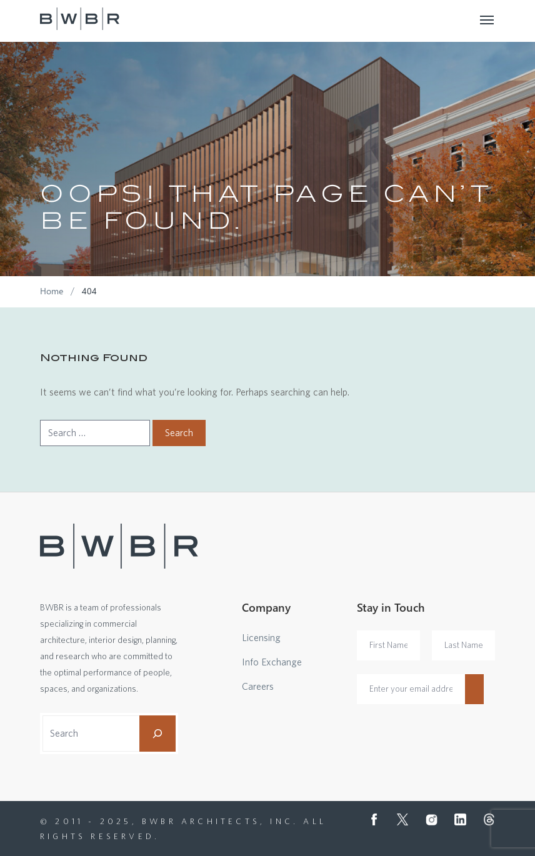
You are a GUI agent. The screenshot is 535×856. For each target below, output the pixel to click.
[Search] (157, 733)
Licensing (261, 638)
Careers (258, 687)
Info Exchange (272, 662)
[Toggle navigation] (487, 18)
